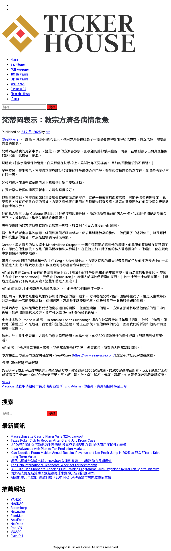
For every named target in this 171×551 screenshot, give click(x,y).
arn (48, 132)
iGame (15, 98)
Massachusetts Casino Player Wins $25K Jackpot (47, 436)
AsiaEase (17, 520)
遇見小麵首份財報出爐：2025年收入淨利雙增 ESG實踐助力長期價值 (61, 461)
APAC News (17, 83)
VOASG (16, 532)
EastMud (17, 516)
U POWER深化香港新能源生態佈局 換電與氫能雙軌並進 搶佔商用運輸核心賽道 (68, 445)
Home (14, 59)
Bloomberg (19, 508)
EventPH (17, 536)
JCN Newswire (19, 74)
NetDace (17, 524)
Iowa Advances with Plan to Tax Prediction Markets (48, 449)
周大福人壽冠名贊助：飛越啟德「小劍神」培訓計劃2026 (53, 473)
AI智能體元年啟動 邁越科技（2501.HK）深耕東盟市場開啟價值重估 (61, 477)
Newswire (18, 512)
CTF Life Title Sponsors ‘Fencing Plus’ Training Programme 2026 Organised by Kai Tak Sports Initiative (85, 469)
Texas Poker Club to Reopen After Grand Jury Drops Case (53, 440)
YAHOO (16, 500)
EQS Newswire (19, 78)
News (6, 382)
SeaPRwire (18, 64)
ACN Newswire (20, 69)
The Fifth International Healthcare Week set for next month (54, 465)
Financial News (20, 93)
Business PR (18, 88)
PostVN (16, 528)
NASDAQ (17, 504)
